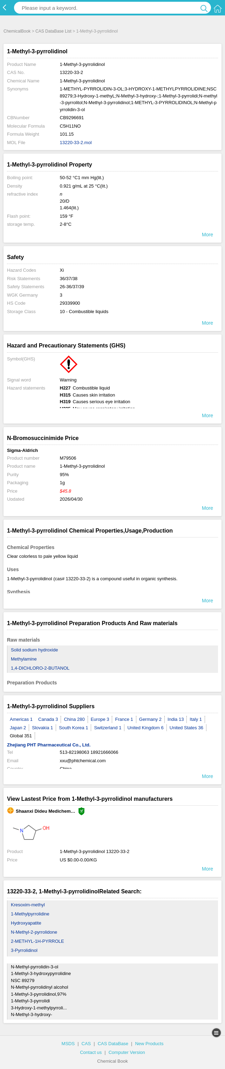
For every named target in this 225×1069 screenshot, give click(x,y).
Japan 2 (18, 727)
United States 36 (186, 727)
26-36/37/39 (72, 286)
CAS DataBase (113, 1043)
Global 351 (21, 735)
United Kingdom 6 (145, 727)
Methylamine (24, 659)
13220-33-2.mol (76, 142)
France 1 (124, 719)
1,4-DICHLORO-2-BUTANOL (40, 668)
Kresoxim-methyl (28, 904)
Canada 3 (48, 719)
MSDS (68, 1043)
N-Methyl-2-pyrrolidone (34, 932)
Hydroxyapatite (26, 923)
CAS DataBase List (53, 31)
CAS (86, 1043)
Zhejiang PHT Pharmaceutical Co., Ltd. (48, 744)
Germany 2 (150, 719)
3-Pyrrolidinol (24, 950)
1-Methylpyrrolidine (30, 913)
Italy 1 (196, 719)
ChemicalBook (17, 31)
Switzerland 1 (107, 727)
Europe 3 (100, 719)
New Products (149, 1043)
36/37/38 (69, 278)
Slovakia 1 (42, 727)
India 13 (176, 719)
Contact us (91, 1052)
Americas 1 (21, 719)
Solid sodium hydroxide (34, 649)
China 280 (74, 719)
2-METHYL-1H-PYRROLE (37, 941)
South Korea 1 (73, 727)
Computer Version (127, 1052)
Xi (62, 270)
